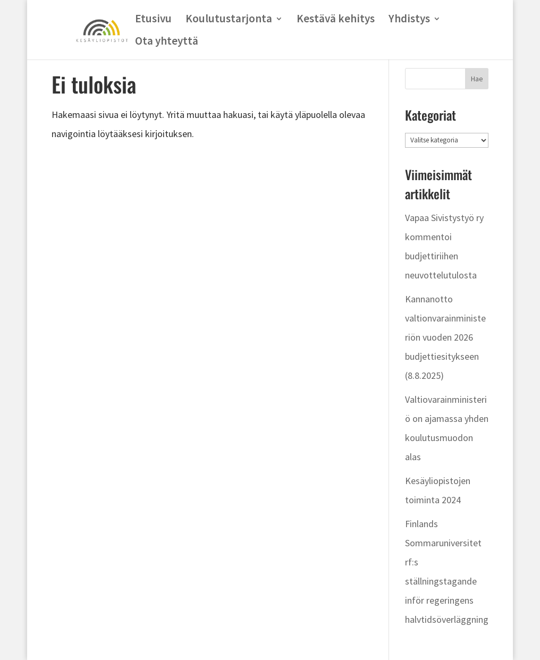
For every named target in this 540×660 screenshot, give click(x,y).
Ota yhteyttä (166, 42)
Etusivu (153, 20)
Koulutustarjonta (228, 20)
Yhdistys (409, 20)
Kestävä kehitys (336, 20)
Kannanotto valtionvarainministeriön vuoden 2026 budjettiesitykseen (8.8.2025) (445, 337)
